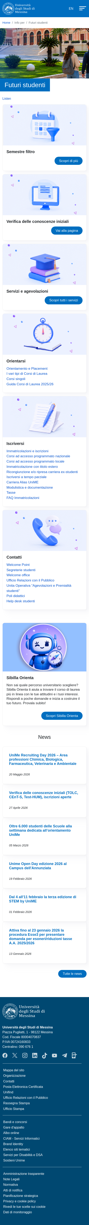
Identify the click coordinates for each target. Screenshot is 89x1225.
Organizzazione (14, 1075)
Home (6, 22)
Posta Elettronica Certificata (23, 1086)
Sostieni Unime (14, 1160)
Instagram (24, 1055)
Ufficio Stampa (13, 1109)
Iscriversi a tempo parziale (26, 477)
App (74, 1055)
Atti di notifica (12, 1190)
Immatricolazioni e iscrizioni (27, 451)
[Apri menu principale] (81, 8)
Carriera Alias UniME (22, 482)
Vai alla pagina (67, 231)
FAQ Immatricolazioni (22, 498)
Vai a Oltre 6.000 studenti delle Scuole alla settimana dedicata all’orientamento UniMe (44, 836)
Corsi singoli (15, 379)
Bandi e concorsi (15, 1122)
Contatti (8, 1081)
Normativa (10, 1184)
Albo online (11, 1133)
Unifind (8, 1092)
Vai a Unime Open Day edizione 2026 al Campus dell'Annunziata (44, 871)
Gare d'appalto (13, 1127)
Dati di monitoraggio (17, 1212)
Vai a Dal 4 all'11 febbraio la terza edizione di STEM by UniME (44, 905)
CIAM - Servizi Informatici (21, 1138)
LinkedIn (34, 1055)
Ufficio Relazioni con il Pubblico (30, 580)
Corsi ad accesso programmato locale (35, 461)
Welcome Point (18, 565)
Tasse (11, 492)
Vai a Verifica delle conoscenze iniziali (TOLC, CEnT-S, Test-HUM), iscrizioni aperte (44, 800)
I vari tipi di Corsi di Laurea (26, 374)
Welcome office (18, 575)
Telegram (64, 1055)
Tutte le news (72, 973)
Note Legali (11, 1179)
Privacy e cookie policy (19, 1201)
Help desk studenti (20, 601)
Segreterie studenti (20, 570)
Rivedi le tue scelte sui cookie (24, 1206)
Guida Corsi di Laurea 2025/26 (29, 384)
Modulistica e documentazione (29, 487)
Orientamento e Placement (27, 368)
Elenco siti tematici (16, 1149)
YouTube (54, 1055)
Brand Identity (13, 1144)
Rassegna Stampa (16, 1103)
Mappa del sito (13, 1070)
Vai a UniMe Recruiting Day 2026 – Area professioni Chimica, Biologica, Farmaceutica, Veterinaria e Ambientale (44, 765)
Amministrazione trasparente (23, 1173)
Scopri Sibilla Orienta (62, 716)
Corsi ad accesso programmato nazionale (38, 456)
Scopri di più (68, 161)
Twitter (14, 1055)
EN (71, 8)
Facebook (4, 1055)
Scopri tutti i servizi (63, 300)
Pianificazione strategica (20, 1195)
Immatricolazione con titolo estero (32, 467)
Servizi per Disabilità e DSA (23, 1155)
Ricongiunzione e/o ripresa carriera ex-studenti (42, 472)
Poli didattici (15, 596)
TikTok (44, 1055)
